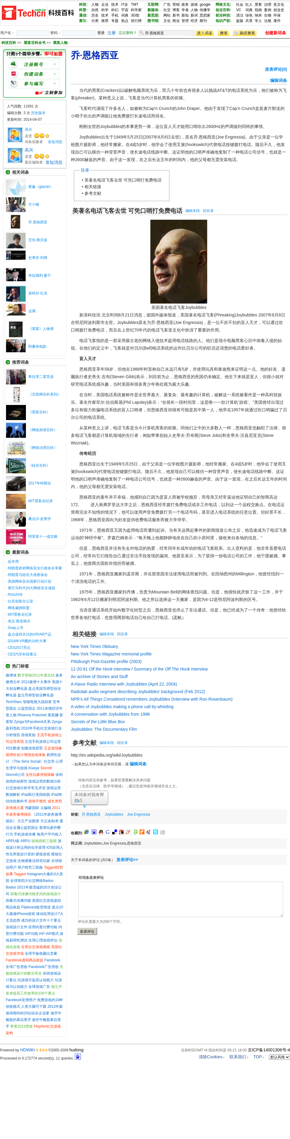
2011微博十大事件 (36, 682)
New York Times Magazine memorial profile (111, 654)
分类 (95, 21)
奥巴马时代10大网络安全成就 (31, 588)
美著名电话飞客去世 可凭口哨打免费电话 (123, 180)
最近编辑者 (34, 162)
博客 (176, 10)
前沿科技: (223, 15)
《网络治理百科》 (42, 448)
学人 (258, 21)
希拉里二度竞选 (41, 377)
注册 (111, 32)
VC (238, 10)
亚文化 (278, 4)
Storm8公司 (15, 775)
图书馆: (153, 21)
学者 (185, 10)
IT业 (124, 4)
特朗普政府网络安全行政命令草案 (35, 568)
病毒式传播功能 (18, 900)
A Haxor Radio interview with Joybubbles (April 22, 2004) (124, 684)
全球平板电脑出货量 (41, 953)
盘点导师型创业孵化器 (35, 695)
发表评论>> (127, 859)
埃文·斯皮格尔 (19, 621)
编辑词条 (278, 80)
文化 (167, 21)
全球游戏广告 (39, 987)
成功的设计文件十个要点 (41, 920)
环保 (277, 15)
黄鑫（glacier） (40, 187)
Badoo (11, 887)
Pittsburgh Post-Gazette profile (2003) (106, 661)
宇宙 (124, 10)
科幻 (114, 10)
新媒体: (153, 10)
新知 (185, 15)
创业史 (278, 10)
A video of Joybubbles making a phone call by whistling (122, 706)
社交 (167, 10)
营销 (176, 4)
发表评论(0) (276, 69)
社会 (239, 4)
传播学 (205, 10)
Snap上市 (16, 628)
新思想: (153, 15)
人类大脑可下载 (33, 1006)
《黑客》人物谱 (41, 329)
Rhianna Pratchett (31, 715)
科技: (83, 4)
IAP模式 (52, 934)
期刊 (203, 21)
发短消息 (55, 142)
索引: (83, 21)
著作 (277, 21)
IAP (42, 934)
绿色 (249, 15)
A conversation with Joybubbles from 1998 (110, 714)
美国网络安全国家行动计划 (29, 581)
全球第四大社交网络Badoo (31, 881)
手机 (114, 15)
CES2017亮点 (19, 648)
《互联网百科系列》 (44, 394)
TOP (257, 1056)
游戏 (194, 4)
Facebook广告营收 (43, 967)
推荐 (105, 21)
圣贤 (28, 136)
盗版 (239, 21)
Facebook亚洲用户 (21, 1000)
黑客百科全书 (35, 43)
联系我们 (237, 1056)
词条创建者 (34, 142)
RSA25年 (15, 595)
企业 (105, 4)
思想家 (205, 15)
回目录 (208, 211)
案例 (267, 10)
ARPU (25, 841)
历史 (95, 15)
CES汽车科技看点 (22, 654)
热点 (124, 21)
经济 (194, 21)
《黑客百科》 (39, 412)
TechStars (14, 702)
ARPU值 (12, 841)
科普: (83, 10)
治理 (267, 4)
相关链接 (92, 186)
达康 (32, 311)
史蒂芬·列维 (37, 258)
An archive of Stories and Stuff (99, 676)
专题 (114, 21)
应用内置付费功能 (42, 927)
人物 (95, 4)
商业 (176, 21)
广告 (167, 4)
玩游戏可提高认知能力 (35, 980)
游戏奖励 (28, 735)
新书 (176, 15)
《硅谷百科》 (39, 465)
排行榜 (136, 21)
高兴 (28, 129)
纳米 (258, 15)
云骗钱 (45, 808)
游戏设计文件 (16, 927)
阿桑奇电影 (37, 346)
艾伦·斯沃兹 (37, 240)
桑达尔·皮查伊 (39, 519)
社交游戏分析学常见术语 (26, 788)
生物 (267, 15)
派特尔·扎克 (37, 293)
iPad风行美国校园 (35, 794)
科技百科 (9, 43)
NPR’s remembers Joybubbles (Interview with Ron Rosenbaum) (152, 699)
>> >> (42, 43)
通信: (83, 15)
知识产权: (223, 21)
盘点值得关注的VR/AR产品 (30, 634)
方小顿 (33, 204)
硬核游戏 (43, 854)
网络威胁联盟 (19, 608)
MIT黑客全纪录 (40, 501)
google (205, 4)
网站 (167, 15)
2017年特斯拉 (39, 483)
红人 (249, 4)
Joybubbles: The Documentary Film (104, 729)
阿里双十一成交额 (42, 536)
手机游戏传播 (25, 834)
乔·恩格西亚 (37, 222)
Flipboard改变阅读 (36, 907)
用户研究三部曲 (30, 867)
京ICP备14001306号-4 (269, 1049)
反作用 (13, 561)
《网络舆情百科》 (42, 430)
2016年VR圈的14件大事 (27, 641)
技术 (114, 4)
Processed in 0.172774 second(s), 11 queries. (40, 1058)
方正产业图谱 (28, 821)
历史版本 (38, 113)
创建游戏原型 (32, 748)
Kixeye (33, 768)
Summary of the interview (171, 669)
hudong (76, 1049)
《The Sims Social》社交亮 (32, 761)
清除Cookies (210, 1056)
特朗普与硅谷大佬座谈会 (28, 575)
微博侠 (11, 675)
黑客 (258, 4)
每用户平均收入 (49, 834)
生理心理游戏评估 (42, 940)
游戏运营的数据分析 (44, 781)
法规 (267, 21)
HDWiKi (27, 1049)
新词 (194, 15)
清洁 (239, 15)
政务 (185, 4)
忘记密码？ (128, 33)
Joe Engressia (138, 814)
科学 (105, 10)
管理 (185, 21)
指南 (258, 10)
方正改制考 (49, 821)
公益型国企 (26, 708)
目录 (85, 170)
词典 (124, 15)
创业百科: (223, 10)
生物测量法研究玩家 (33, 861)
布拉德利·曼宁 (39, 275)
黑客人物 (60, 43)
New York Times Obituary (94, 646)
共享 (249, 21)
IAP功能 (31, 934)
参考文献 (92, 193)
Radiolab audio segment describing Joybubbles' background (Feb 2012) (138, 691)
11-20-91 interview (101, 669)
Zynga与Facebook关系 (32, 722)
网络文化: (223, 4)
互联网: (153, 4)
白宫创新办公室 (20, 601)
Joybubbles (114, 814)
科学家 (136, 10)
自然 (95, 10)
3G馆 (135, 15)
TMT (134, 4)
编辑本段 (192, 211)
